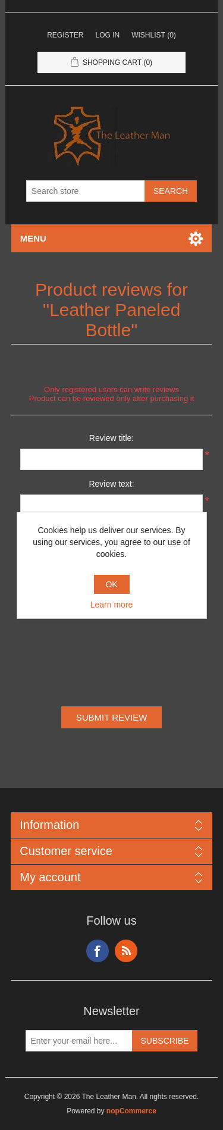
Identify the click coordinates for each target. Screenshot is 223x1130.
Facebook (97, 951)
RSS (126, 951)
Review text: (111, 484)
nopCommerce (131, 1111)
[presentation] (111, 647)
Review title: (111, 438)
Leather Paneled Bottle (114, 320)
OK (111, 584)
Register (65, 35)
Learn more (111, 604)
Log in (107, 35)
